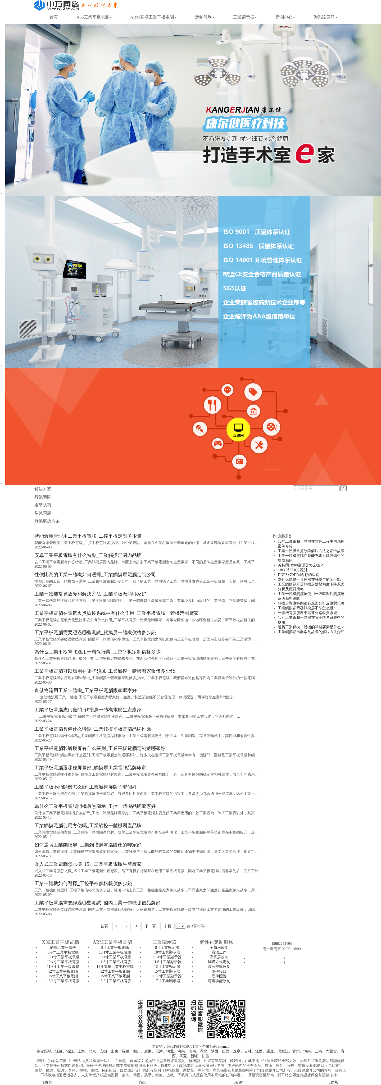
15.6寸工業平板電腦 (63, 981)
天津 (159, 1051)
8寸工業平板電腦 (115, 948)
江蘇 (59, 1051)
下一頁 (150, 926)
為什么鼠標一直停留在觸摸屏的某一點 (309, 580)
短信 (238, 1082)
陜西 (214, 1051)
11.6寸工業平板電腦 (63, 967)
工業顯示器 (245, 17)
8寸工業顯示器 (167, 948)
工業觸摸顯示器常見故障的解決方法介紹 (311, 632)
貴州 (296, 1051)
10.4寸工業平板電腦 (63, 962)
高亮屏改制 (219, 957)
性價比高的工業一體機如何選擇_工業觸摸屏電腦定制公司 (95, 574)
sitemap (223, 1047)
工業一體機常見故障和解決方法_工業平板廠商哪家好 (90, 594)
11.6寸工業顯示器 (167, 962)
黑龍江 (283, 1051)
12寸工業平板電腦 (63, 971)
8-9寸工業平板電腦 (63, 952)
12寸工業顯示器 (167, 967)
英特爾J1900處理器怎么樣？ (301, 565)
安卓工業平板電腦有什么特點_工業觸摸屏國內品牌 (88, 555)
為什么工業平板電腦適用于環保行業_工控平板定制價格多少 (97, 651)
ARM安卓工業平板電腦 (153, 17)
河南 (181, 1051)
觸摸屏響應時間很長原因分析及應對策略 (311, 603)
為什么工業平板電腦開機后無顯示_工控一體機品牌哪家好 (95, 806)
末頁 (167, 926)
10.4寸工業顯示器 (167, 957)
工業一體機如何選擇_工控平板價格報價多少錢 (83, 883)
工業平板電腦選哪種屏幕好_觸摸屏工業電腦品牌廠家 (90, 767)
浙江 (70, 1051)
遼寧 (237, 1051)
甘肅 (205, 1056)
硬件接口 (219, 971)
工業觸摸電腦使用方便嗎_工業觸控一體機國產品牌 (88, 825)
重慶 (270, 1051)
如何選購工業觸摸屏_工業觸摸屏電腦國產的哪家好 (88, 845)
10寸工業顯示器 (167, 952)
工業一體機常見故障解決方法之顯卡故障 (311, 551)
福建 (125, 1051)
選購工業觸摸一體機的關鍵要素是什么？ (311, 627)
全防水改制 (219, 948)
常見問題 (42, 513)
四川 (136, 1051)
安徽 (103, 1051)
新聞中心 (285, 17)
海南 (307, 1051)
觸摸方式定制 (219, 962)
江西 (259, 1051)
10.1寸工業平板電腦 (63, 957)
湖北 (203, 1051)
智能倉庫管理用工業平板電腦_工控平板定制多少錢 (88, 536)
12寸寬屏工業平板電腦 (115, 967)
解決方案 (42, 489)
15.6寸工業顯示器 (167, 976)
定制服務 (205, 17)
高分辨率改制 (219, 967)
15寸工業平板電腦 (63, 976)
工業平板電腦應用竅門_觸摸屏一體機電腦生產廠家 (88, 709)
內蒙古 (331, 1051)
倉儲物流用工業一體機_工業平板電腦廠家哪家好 (85, 690)
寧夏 (183, 1056)
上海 (81, 1051)
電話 (142, 1082)
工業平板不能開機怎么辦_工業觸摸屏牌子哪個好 (85, 787)
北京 (92, 1051)
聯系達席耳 (325, 17)
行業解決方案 (47, 521)
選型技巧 (42, 505)
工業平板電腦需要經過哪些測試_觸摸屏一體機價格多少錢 (95, 632)
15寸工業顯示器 (167, 971)
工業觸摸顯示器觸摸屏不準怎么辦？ (307, 608)
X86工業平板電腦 (94, 17)
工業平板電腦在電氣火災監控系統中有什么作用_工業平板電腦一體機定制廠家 (116, 613)
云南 (318, 1051)
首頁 (53, 17)
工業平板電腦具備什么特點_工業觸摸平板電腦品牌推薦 (92, 729)
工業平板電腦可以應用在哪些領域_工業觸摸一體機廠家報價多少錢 (104, 671)
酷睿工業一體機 (63, 948)
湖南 (192, 1051)
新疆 (194, 1056)
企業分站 (209, 1047)
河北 (170, 1051)
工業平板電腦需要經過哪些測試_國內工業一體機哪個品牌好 (97, 902)
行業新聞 (42, 497)
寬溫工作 (219, 952)
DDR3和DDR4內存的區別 (298, 575)
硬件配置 (219, 976)
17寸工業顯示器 (167, 981)
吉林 (248, 1051)
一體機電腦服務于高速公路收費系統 (307, 613)
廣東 (148, 1051)
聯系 (333, 1082)
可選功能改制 (219, 981)
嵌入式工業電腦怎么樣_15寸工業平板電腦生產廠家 (88, 864)
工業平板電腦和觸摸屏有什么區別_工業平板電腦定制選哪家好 (99, 748)
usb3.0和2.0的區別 (292, 570)
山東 (114, 1051)
